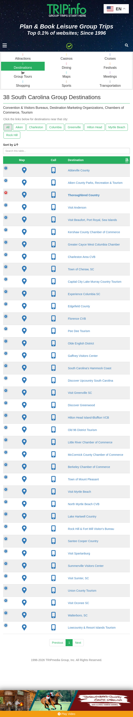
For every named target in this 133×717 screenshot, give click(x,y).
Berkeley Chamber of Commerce (36, 509)
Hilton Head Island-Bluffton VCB (38, 449)
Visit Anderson (38, 219)
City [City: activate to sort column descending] (58, 164)
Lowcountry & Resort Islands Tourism (38, 677)
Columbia (55, 127)
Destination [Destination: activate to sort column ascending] (37, 164)
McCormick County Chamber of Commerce (40, 493)
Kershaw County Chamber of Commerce (40, 249)
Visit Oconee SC (39, 650)
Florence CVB (38, 344)
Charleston (36, 127)
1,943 (98, 207)
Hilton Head (94, 127)
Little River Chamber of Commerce (36, 477)
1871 (78, 207)
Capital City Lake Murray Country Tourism (40, 306)
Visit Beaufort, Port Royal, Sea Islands (39, 233)
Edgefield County (40, 332)
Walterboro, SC (39, 662)
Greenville (74, 127)
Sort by (10, 144)
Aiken (19, 127)
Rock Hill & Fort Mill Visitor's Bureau (39, 574)
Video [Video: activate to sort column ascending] (120, 164)
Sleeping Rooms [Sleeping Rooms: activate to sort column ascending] (101, 162)
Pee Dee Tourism (40, 357)
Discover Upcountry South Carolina (40, 408)
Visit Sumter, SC (39, 625)
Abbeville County (40, 174)
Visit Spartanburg (40, 600)
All (8, 127)
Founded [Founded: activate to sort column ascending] (81, 164)
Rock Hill (12, 135)
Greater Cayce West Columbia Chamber (39, 265)
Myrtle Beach (116, 127)
